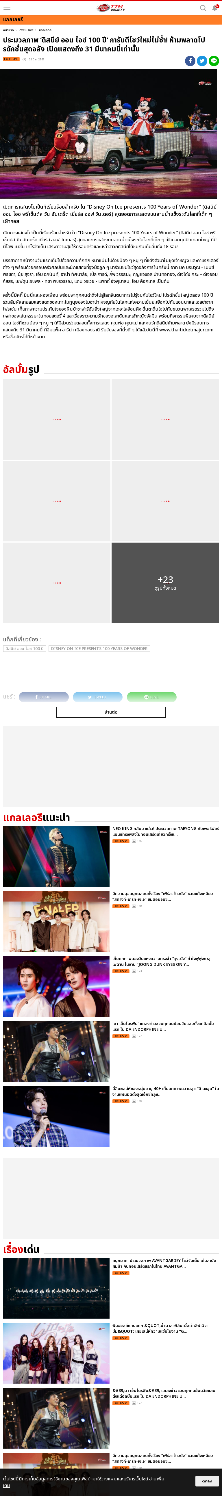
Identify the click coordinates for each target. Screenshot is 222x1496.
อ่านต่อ (111, 712)
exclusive (26, 30)
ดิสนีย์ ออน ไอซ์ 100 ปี (24, 649)
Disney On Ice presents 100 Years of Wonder (99, 649)
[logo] (111, 8)
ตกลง (207, 1481)
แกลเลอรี (45, 30)
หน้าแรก (8, 30)
